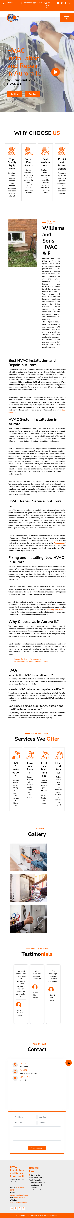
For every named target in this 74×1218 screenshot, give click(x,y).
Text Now (32, 94)
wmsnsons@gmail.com (19, 1195)
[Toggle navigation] (22, 16)
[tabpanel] (21, 994)
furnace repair (59, 543)
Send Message (37, 1148)
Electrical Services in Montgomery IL (27, 659)
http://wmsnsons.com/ (18, 1202)
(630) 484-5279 (20, 1197)
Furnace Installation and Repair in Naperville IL (30, 661)
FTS (41, 1215)
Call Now (14, 94)
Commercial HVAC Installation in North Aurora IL (36, 1177)
